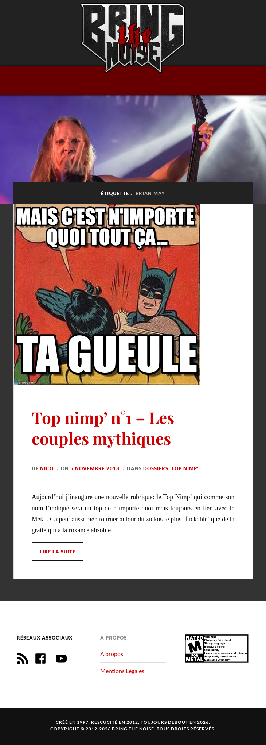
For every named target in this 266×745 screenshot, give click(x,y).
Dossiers (155, 468)
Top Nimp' (185, 468)
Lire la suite (57, 552)
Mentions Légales (122, 670)
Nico (47, 468)
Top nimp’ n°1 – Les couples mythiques (103, 427)
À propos (111, 653)
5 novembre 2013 (95, 468)
